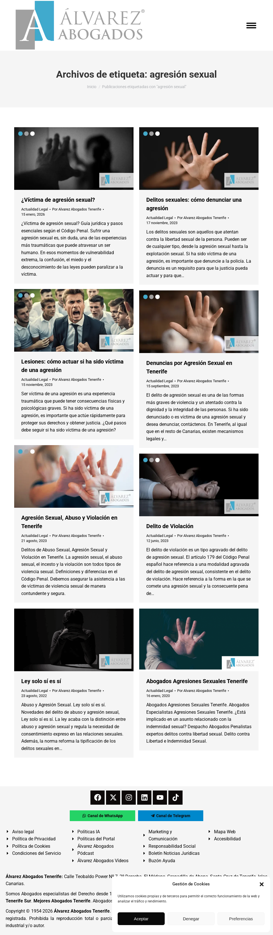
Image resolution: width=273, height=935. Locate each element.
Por (76, 209)
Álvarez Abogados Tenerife (82, 911)
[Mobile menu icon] (251, 25)
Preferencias (241, 918)
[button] (261, 884)
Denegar (191, 918)
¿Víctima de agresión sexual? (58, 199)
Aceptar (141, 918)
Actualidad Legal (34, 209)
